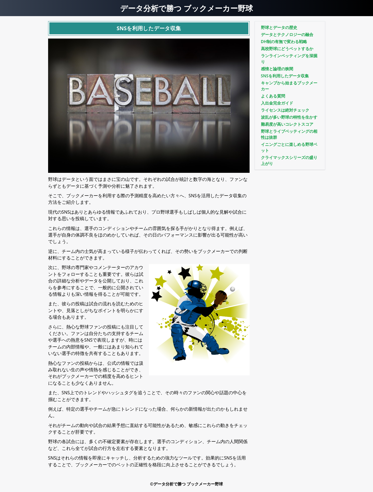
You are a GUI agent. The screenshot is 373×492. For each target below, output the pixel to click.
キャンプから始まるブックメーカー (289, 86)
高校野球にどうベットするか (287, 48)
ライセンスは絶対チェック (285, 110)
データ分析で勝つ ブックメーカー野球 (186, 8)
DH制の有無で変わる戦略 (284, 41)
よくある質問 (273, 96)
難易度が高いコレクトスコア (287, 124)
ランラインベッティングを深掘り (289, 58)
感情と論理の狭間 (277, 69)
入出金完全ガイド (277, 103)
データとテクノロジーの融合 (287, 34)
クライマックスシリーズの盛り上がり (289, 160)
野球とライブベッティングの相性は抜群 (289, 134)
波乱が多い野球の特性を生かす (289, 117)
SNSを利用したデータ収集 (285, 76)
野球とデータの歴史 (279, 27)
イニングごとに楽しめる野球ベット (289, 147)
